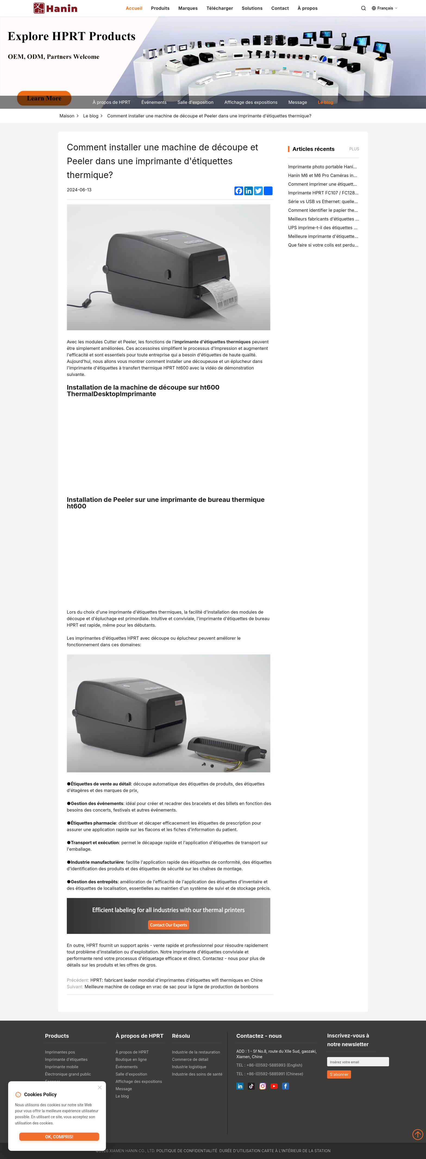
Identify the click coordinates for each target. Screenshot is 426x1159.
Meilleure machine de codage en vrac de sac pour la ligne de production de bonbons (171, 986)
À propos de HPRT (111, 102)
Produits (160, 8)
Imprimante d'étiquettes (66, 1059)
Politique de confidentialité (186, 1150)
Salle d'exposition (195, 102)
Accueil (134, 8)
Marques (188, 8)
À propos (308, 8)
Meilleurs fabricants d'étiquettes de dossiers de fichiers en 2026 (354, 219)
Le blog (325, 102)
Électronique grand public (68, 1074)
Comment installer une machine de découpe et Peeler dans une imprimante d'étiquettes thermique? (209, 116)
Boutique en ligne (131, 1059)
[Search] (363, 8)
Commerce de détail (190, 1059)
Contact (280, 8)
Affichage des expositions (250, 102)
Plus (354, 149)
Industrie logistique (189, 1066)
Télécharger (219, 8)
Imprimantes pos (60, 1052)
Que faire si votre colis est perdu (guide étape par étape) (346, 245)
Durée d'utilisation (240, 1150)
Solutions (252, 8)
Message (297, 102)
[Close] (99, 1088)
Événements (154, 102)
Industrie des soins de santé (197, 1074)
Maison (66, 116)
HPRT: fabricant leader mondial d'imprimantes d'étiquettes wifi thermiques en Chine (176, 980)
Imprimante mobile (62, 1066)
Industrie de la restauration (196, 1052)
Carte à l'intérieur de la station (296, 1150)
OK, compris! (59, 1138)
